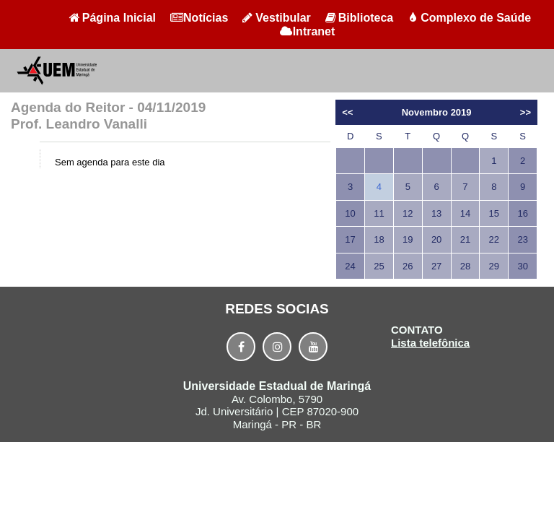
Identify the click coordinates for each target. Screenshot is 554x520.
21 (465, 239)
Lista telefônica (430, 343)
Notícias (199, 18)
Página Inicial (112, 18)
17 (350, 239)
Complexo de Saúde (469, 18)
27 (436, 266)
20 (436, 239)
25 (379, 266)
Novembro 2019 (437, 112)
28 (465, 266)
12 (408, 213)
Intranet (307, 31)
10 (350, 213)
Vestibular (276, 18)
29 (494, 266)
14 (465, 213)
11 (379, 213)
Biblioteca (359, 18)
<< (347, 112)
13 (436, 213)
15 (494, 213)
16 (522, 213)
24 (350, 266)
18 (379, 239)
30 (522, 266)
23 (522, 239)
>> (525, 112)
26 (408, 266)
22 (494, 239)
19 (408, 239)
